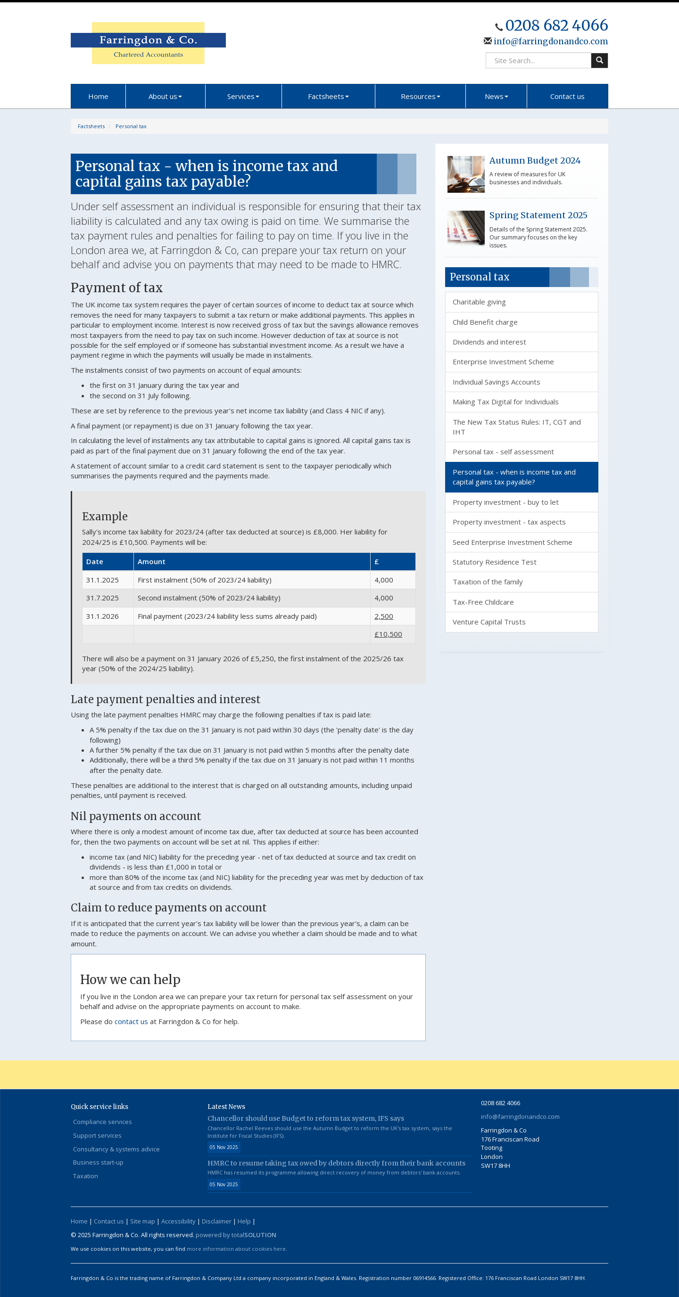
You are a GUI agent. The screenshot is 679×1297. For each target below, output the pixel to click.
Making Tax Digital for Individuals (506, 401)
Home (98, 96)
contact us (131, 1021)
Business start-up (98, 1162)
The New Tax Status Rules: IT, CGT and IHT (517, 426)
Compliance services (102, 1121)
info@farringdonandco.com (550, 41)
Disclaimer (217, 1221)
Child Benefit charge (485, 322)
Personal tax (131, 126)
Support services (97, 1135)
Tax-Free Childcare (483, 602)
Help (244, 1221)
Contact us (567, 96)
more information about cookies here (236, 1248)
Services (243, 96)
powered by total (236, 1235)
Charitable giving (479, 301)
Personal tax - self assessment (503, 451)
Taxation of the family (488, 581)
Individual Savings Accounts (496, 381)
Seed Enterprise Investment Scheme (512, 542)
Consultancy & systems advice (116, 1149)
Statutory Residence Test (495, 561)
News (496, 96)
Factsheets (328, 96)
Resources (420, 96)
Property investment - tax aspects (509, 521)
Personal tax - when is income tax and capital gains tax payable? (514, 476)
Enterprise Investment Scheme (503, 361)
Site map (142, 1221)
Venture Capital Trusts (489, 621)
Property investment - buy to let (506, 502)
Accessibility (178, 1221)
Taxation (85, 1176)
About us (165, 96)
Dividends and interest (489, 341)
